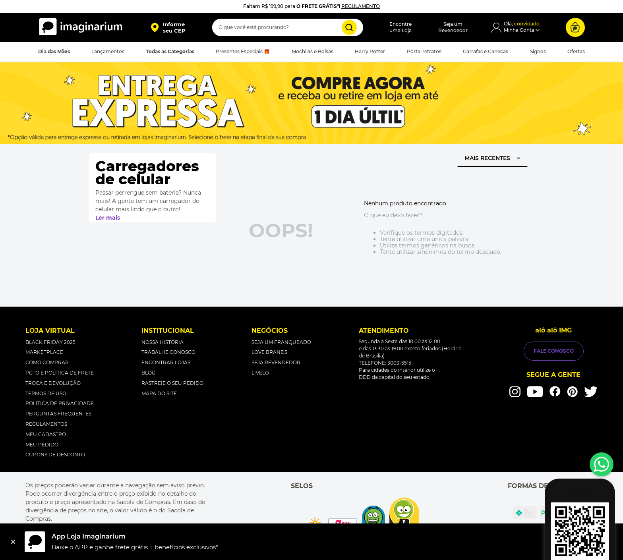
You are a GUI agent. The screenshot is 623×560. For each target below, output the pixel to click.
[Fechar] (13, 542)
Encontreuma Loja (400, 27)
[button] (168, 27)
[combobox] (287, 27)
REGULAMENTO (360, 6)
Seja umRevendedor (453, 27)
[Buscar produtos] (349, 27)
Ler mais (107, 217)
